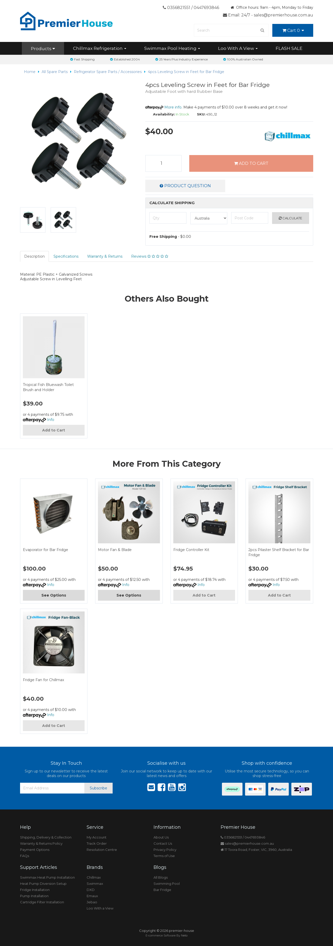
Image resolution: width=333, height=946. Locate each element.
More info (163, 107)
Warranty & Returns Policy (41, 843)
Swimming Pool (167, 883)
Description (34, 256)
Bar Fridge (162, 890)
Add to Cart (251, 163)
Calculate (290, 218)
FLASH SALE (289, 48)
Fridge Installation (35, 890)
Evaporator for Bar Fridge (45, 549)
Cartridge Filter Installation (42, 902)
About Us (161, 837)
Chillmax (94, 877)
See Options (53, 595)
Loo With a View (100, 908)
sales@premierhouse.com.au (247, 843)
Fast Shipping (82, 59)
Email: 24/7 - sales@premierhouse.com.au (268, 15)
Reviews (149, 256)
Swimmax (95, 883)
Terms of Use (164, 856)
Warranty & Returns (104, 256)
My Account (96, 837)
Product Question (185, 185)
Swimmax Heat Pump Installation (47, 877)
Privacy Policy (165, 850)
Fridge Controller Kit (191, 549)
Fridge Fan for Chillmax (43, 680)
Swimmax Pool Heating (172, 48)
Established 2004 (125, 59)
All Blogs (161, 877)
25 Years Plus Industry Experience (181, 59)
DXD (91, 890)
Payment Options (34, 850)
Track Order (97, 843)
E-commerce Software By (166, 935)
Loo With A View (238, 48)
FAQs (24, 856)
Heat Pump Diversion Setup (43, 883)
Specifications (65, 256)
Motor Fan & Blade (115, 549)
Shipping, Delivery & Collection (45, 837)
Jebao (92, 902)
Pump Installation (34, 896)
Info (50, 419)
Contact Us (163, 843)
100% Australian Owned (243, 59)
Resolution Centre (102, 850)
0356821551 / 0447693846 (191, 7)
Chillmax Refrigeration (99, 48)
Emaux (92, 896)
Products (43, 48)
